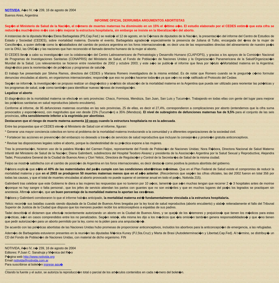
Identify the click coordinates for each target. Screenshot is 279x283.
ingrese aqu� (53, 264)
